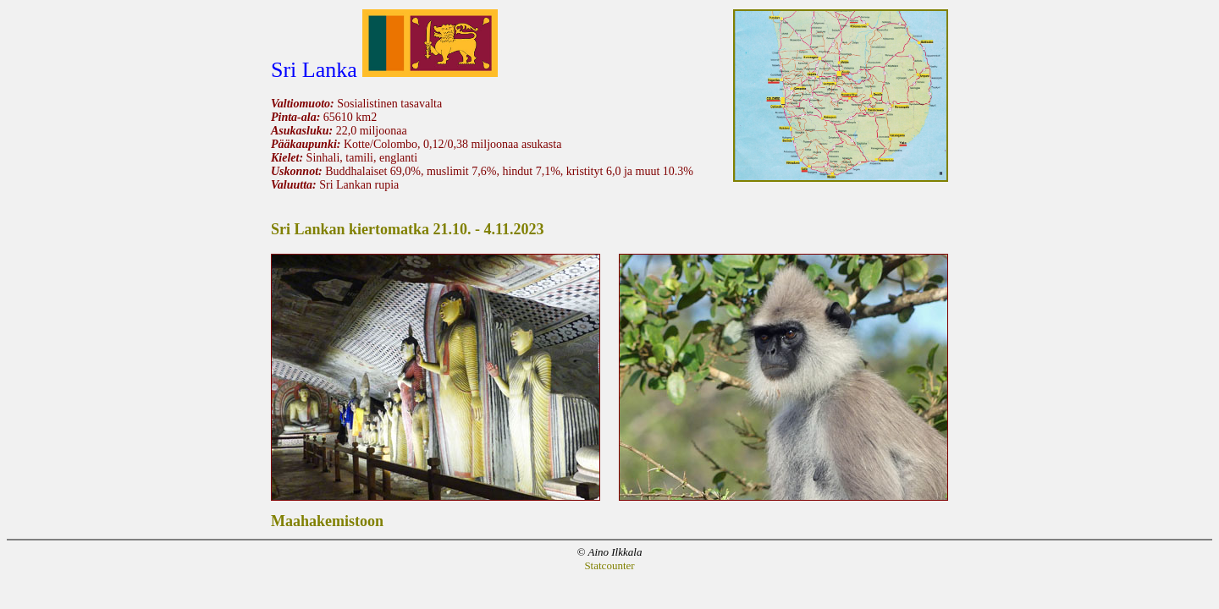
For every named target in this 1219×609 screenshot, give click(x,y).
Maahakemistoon (327, 521)
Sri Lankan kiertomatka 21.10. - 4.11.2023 (407, 229)
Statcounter (609, 565)
